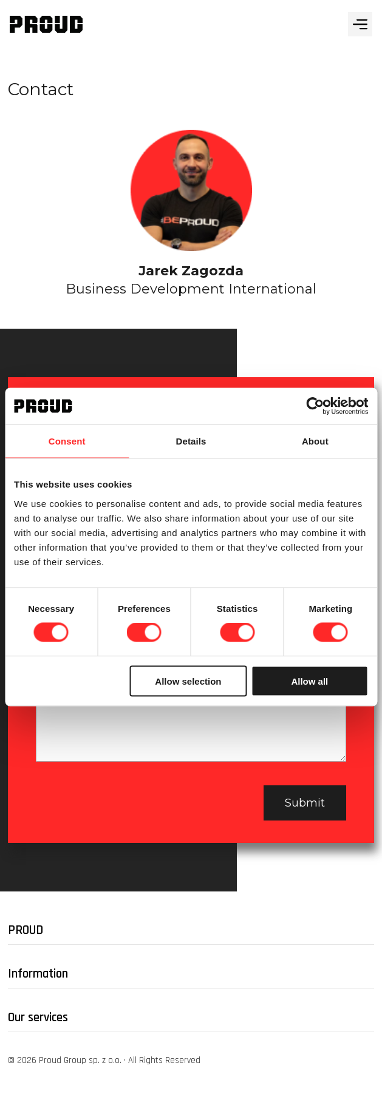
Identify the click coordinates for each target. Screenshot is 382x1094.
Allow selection (188, 681)
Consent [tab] (67, 441)
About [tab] (315, 441)
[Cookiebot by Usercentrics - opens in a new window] (315, 406)
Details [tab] (191, 441)
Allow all (309, 681)
